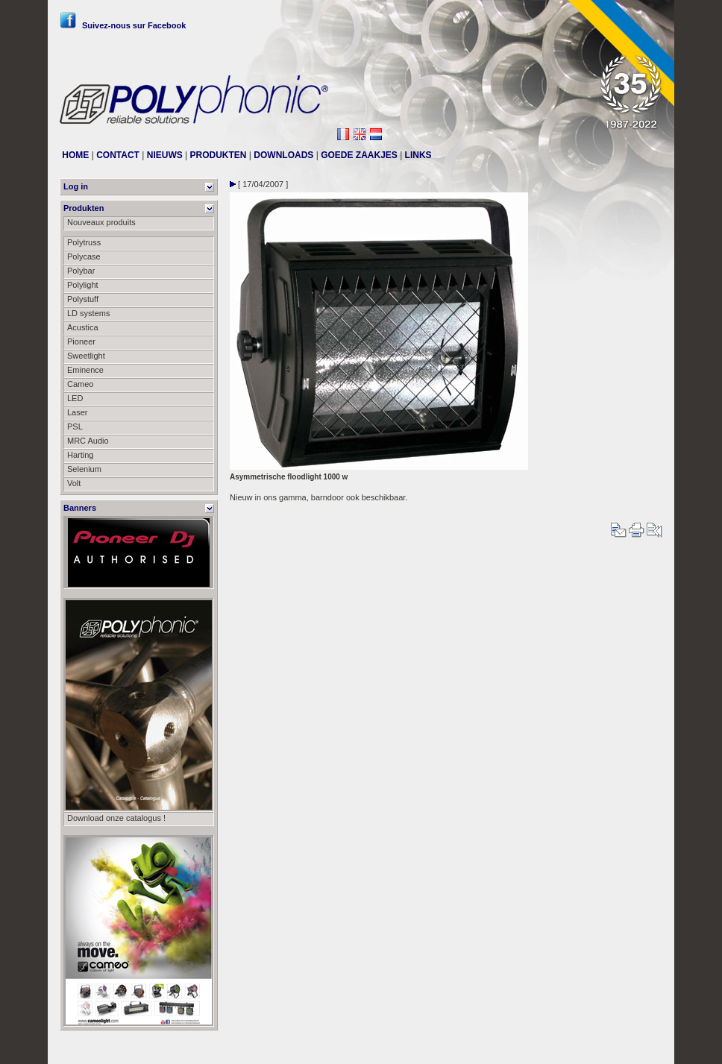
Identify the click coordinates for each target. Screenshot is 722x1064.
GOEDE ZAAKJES (359, 155)
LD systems (88, 313)
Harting (80, 454)
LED (75, 398)
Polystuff (82, 299)
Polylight (82, 284)
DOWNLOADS (283, 155)
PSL (75, 426)
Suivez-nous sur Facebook (123, 25)
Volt (74, 483)
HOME (75, 155)
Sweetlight (86, 355)
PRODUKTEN (218, 155)
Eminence (85, 369)
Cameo (80, 384)
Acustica (82, 327)
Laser (77, 412)
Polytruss (84, 242)
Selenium (84, 469)
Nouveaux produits (101, 222)
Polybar (81, 270)
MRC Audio (88, 440)
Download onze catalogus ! (116, 817)
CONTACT (117, 155)
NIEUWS (165, 155)
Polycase (84, 256)
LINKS (418, 155)
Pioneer (81, 341)
